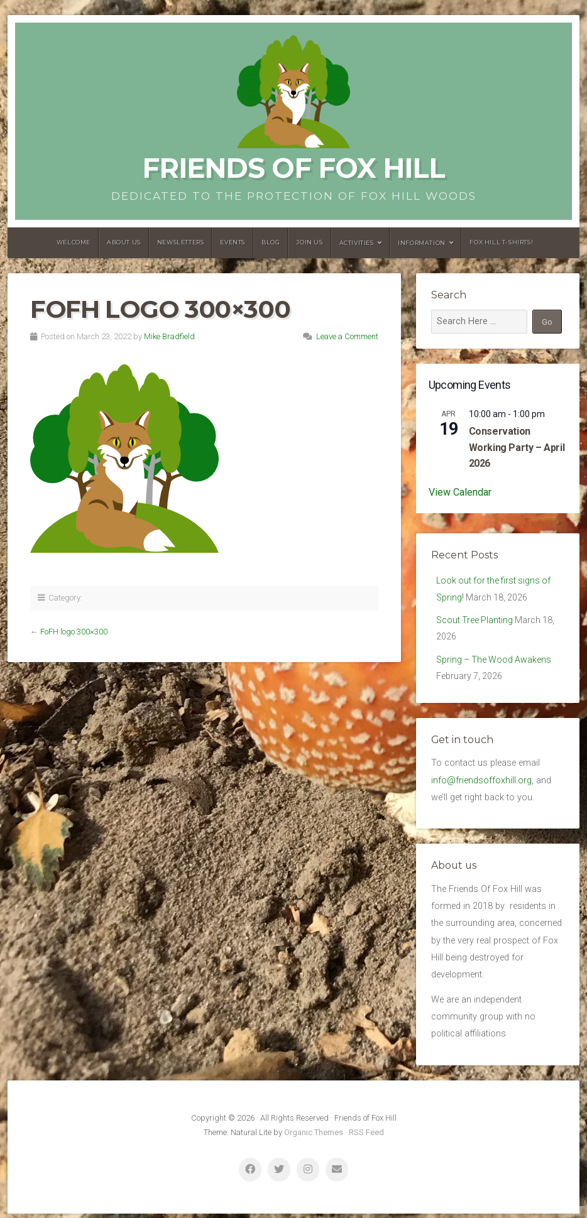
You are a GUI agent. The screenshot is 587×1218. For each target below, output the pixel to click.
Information (422, 242)
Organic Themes (313, 1136)
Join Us (309, 242)
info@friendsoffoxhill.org (481, 784)
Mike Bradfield (169, 336)
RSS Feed (366, 1136)
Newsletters (180, 242)
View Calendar (460, 492)
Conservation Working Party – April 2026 (517, 447)
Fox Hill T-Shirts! (501, 242)
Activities (356, 242)
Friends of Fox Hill (293, 168)
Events (232, 242)
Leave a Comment (347, 336)
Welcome (74, 242)
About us (124, 242)
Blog (270, 242)
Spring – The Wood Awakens (495, 662)
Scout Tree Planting (475, 621)
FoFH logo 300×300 (73, 631)
